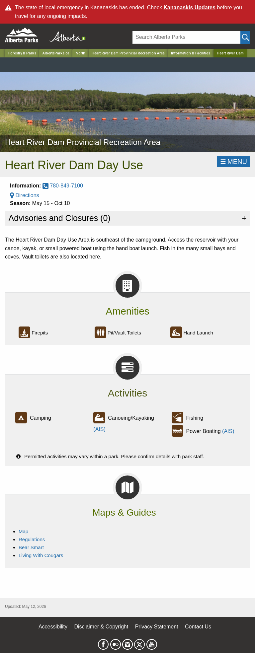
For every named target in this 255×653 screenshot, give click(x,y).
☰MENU (233, 161)
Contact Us (198, 626)
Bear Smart (31, 547)
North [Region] (80, 53)
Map (23, 531)
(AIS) (99, 429)
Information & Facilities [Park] (190, 53)
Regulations (32, 539)
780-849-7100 (62, 185)
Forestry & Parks (22, 53)
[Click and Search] (245, 37)
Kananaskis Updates (189, 7)
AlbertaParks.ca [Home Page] (55, 53)
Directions (24, 195)
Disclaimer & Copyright (101, 626)
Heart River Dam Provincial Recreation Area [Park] (128, 53)
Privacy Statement (156, 626)
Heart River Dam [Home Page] (230, 53)
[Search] (186, 37)
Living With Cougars (41, 555)
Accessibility (53, 626)
